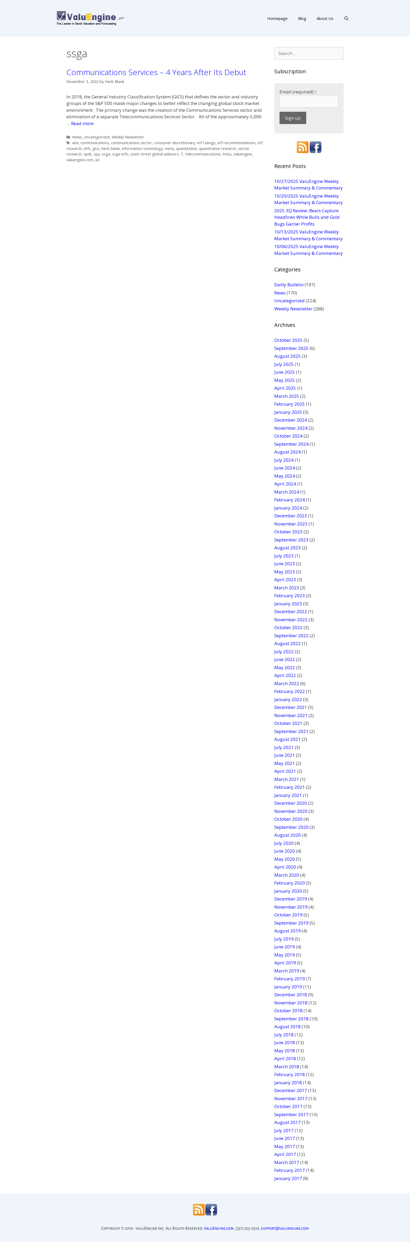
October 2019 (288, 915)
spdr (88, 154)
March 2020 (286, 875)
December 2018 (290, 995)
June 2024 (284, 468)
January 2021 (288, 795)
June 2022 (284, 659)
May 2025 (284, 380)
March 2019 (286, 971)
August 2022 (287, 643)
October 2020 (288, 819)
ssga (106, 154)
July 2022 (284, 651)
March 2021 (286, 779)
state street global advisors (154, 154)
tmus (227, 154)
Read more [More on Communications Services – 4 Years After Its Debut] (82, 123)
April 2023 (285, 580)
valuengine (243, 154)
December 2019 (290, 899)
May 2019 (284, 955)
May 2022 (284, 667)
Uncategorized (97, 137)
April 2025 (285, 388)
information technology (142, 148)
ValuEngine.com (219, 1228)
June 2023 (284, 564)
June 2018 (284, 1042)
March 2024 (286, 492)
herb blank (110, 148)
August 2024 (287, 452)
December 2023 (290, 516)
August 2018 (287, 1026)
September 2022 (291, 636)
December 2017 (290, 1090)
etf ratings (206, 142)
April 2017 (285, 1154)
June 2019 (284, 947)
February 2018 (289, 1074)
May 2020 (284, 859)
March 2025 (286, 396)
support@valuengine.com (285, 1228)
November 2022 (291, 620)
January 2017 (288, 1178)
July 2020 (284, 843)
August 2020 (287, 835)
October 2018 (288, 1011)
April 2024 (285, 484)
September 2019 (291, 923)
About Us (325, 18)
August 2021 (287, 739)
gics (96, 148)
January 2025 (288, 412)
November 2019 (291, 907)
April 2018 (285, 1058)
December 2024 (290, 420)
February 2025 (289, 404)
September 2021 (291, 731)
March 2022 (286, 683)
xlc (97, 159)
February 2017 (289, 1170)
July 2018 (284, 1035)
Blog (302, 18)
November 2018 (291, 1003)
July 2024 (284, 460)
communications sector (131, 142)
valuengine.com (79, 159)
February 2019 (289, 979)
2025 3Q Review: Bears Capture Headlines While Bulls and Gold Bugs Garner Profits (307, 217)
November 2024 (291, 428)
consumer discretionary (174, 142)
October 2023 (288, 532)
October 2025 (288, 340)
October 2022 (288, 627)
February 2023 (289, 595)
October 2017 (288, 1106)
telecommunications (202, 154)
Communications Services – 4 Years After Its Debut (156, 72)
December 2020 (290, 803)
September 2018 (291, 1019)
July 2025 (284, 364)
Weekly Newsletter (128, 137)
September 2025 (291, 348)
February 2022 (289, 691)
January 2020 (288, 891)
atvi (75, 142)
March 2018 (286, 1067)
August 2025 (287, 356)
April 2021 (285, 771)
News (77, 137)
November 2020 (291, 811)
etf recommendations (236, 142)
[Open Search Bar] (346, 18)
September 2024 (291, 444)
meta (169, 148)
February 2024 (289, 500)
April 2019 (285, 963)
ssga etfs (120, 154)
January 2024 (288, 508)
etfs (87, 148)
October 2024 (288, 436)
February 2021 (289, 787)
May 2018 (284, 1051)
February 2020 (289, 883)
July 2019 (284, 939)
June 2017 (284, 1138)
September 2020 (291, 827)
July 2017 (284, 1130)
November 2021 (291, 715)
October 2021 (288, 723)
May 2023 (284, 572)
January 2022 (288, 699)
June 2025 (284, 372)
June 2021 (284, 755)
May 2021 (284, 763)
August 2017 (287, 1122)
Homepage (277, 18)
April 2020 (285, 867)
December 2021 (290, 707)
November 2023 (291, 524)
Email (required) (298, 92)
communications (95, 142)
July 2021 (284, 747)
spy (97, 154)
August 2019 (287, 931)
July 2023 (284, 556)
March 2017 (286, 1162)
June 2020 (284, 851)
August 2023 (287, 548)
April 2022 (285, 675)
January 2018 (288, 1082)
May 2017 (284, 1146)
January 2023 (288, 604)
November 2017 (291, 1098)
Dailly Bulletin (289, 285)
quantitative (186, 148)
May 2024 (284, 476)
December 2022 (290, 611)
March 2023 (286, 588)
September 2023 (291, 540)
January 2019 (288, 987)
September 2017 (291, 1114)
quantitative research (217, 148)
